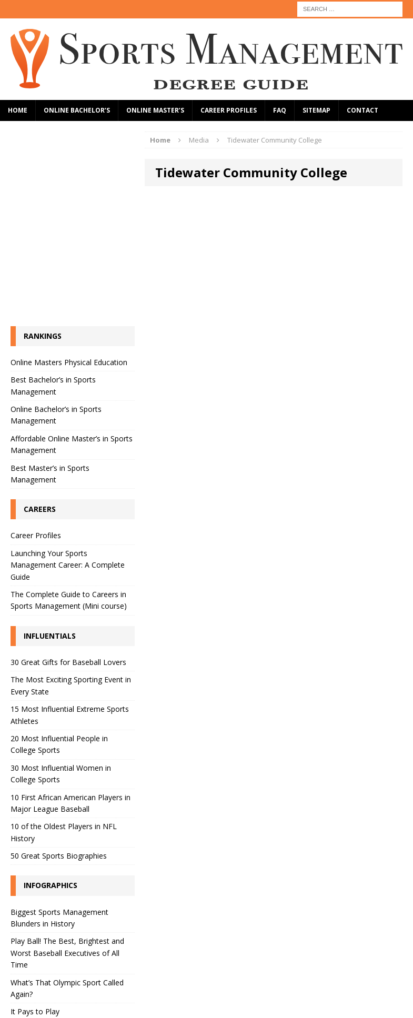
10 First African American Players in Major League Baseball (70, 803)
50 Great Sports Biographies (59, 856)
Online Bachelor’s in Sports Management (56, 415)
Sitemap (316, 110)
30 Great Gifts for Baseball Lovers (68, 662)
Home (17, 110)
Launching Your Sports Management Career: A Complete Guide (68, 565)
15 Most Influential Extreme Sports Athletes (70, 714)
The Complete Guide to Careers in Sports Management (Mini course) (69, 600)
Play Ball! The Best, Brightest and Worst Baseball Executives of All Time (67, 953)
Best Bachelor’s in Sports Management (53, 385)
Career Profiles (228, 110)
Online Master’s (155, 110)
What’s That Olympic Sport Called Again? (67, 988)
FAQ (279, 110)
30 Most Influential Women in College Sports (61, 773)
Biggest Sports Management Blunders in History (59, 918)
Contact (362, 110)
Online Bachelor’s (77, 110)
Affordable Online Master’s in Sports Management (72, 444)
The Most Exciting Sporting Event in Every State (71, 685)
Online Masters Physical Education (69, 362)
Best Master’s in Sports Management (50, 474)
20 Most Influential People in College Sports (59, 744)
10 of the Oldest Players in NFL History (64, 832)
